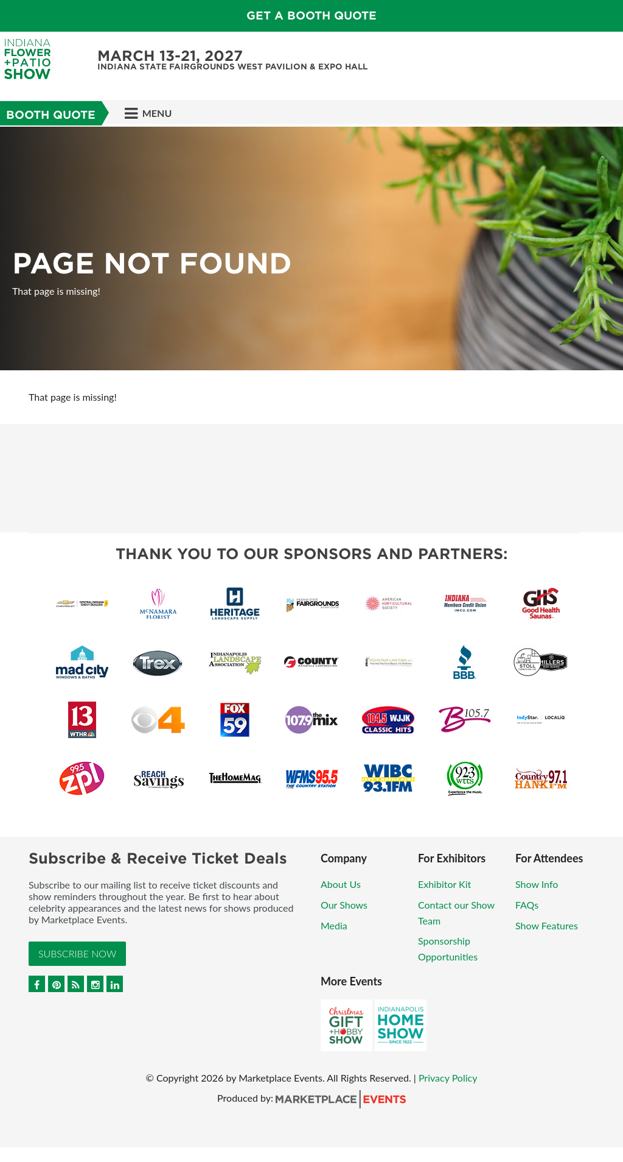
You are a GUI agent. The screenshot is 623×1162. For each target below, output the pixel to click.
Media (334, 925)
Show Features (546, 925)
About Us (341, 884)
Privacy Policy (448, 1077)
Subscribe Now (77, 953)
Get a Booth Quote (311, 15)
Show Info (536, 884)
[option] (311, 248)
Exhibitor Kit (444, 884)
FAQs (526, 904)
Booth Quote (51, 114)
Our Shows (344, 904)
